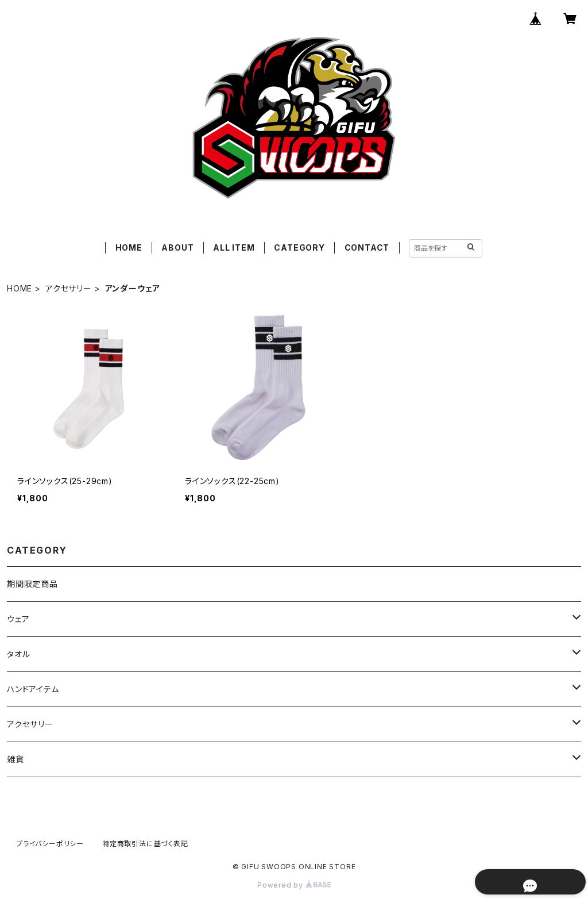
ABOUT (177, 247)
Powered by (294, 885)
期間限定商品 (32, 584)
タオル (18, 654)
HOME (128, 247)
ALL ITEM (233, 247)
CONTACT (367, 247)
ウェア (18, 619)
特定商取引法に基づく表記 (145, 843)
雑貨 (15, 759)
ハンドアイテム (33, 689)
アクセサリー (68, 288)
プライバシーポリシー (50, 843)
